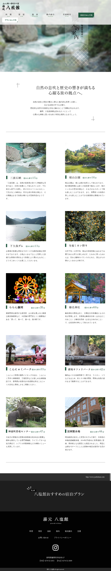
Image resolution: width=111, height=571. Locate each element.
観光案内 (68, 531)
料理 (31, 531)
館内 (58, 531)
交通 (79, 531)
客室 (40, 531)
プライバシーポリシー (62, 538)
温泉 (49, 531)
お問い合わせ (43, 538)
